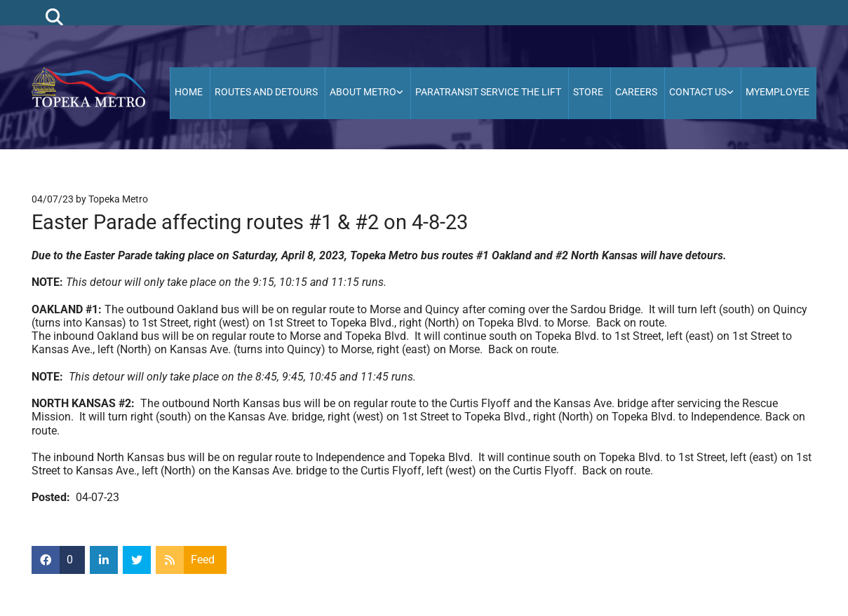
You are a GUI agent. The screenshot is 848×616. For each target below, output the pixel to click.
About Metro (363, 91)
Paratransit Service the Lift (488, 91)
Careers (636, 91)
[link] (367, 93)
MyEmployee (777, 91)
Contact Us (698, 91)
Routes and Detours (266, 91)
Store (588, 91)
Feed (203, 559)
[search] (54, 16)
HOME (189, 91)
